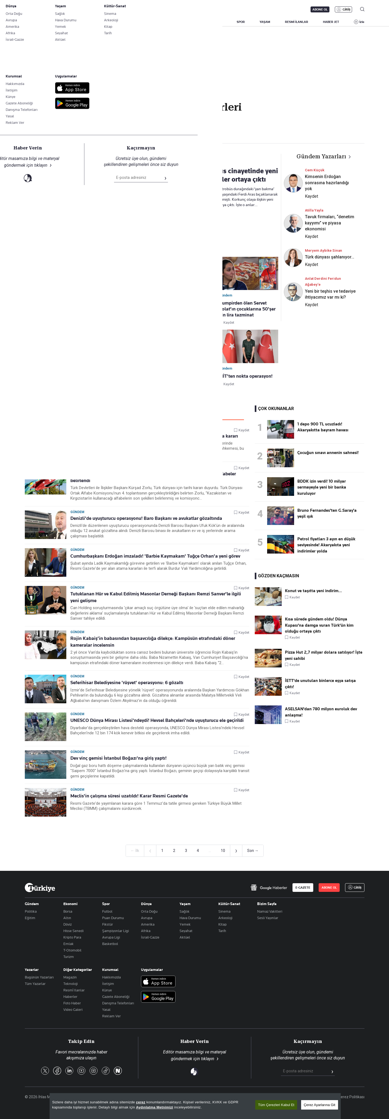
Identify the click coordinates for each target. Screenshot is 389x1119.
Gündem (77, 429)
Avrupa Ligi (111, 937)
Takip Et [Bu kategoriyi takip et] (194, 118)
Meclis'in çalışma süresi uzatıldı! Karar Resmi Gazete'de (129, 796)
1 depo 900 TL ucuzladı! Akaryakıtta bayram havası (322, 427)
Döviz (67, 924)
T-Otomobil (72, 950)
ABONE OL (320, 9)
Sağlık (185, 911)
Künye (107, 990)
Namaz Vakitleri (269, 911)
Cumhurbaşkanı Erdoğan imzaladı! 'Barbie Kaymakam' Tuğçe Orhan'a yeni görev (155, 556)
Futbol (107, 911)
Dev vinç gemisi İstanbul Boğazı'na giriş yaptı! (118, 758)
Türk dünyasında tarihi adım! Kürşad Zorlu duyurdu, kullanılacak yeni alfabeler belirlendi (153, 477)
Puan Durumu (113, 918)
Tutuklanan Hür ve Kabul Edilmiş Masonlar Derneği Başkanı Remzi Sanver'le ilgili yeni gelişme (155, 597)
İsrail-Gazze (150, 937)
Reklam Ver (111, 1016)
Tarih (222, 931)
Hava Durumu (190, 918)
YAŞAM (265, 21)
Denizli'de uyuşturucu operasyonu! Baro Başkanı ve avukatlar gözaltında (146, 518)
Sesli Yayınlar (267, 918)
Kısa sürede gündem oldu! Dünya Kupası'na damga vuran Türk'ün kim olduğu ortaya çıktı (319, 625)
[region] (195, 1106)
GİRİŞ (346, 9)
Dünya (146, 904)
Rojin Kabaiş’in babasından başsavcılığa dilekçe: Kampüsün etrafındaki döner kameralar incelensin (152, 642)
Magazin (70, 977)
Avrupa (146, 918)
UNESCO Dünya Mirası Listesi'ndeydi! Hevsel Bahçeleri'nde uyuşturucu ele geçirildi (157, 720)
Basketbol (110, 943)
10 (223, 850)
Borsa (67, 911)
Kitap (222, 924)
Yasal (106, 1009)
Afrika (145, 931)
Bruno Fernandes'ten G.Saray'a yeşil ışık (327, 513)
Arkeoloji (225, 918)
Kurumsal (110, 969)
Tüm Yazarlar (35, 983)
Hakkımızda (111, 977)
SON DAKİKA (37, 21)
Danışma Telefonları (118, 1003)
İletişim (108, 983)
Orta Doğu (149, 911)
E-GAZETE (302, 887)
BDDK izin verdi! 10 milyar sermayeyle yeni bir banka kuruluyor (321, 487)
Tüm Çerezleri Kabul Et (276, 1105)
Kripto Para (72, 937)
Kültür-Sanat (229, 904)
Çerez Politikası (351, 1097)
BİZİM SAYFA (101, 21)
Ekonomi (70, 904)
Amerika (147, 924)
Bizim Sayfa (267, 904)
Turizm (68, 956)
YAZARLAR (70, 21)
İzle (361, 21)
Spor (106, 904)
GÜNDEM (132, 21)
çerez (140, 1102)
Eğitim (30, 918)
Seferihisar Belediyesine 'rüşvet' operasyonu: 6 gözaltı (126, 682)
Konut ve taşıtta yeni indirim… (313, 590)
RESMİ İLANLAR (296, 21)
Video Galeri (72, 1009)
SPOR (241, 21)
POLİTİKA (160, 21)
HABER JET (331, 21)
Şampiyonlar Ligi (115, 931)
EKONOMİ (189, 21)
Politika (31, 911)
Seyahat (186, 931)
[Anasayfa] (40, 887)
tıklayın (207, 1058)
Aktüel (185, 937)
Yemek (185, 924)
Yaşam (185, 904)
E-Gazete (52, 9)
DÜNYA (216, 21)
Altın (67, 918)
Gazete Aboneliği (86, 9)
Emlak (68, 943)
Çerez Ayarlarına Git (319, 1105)
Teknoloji (70, 983)
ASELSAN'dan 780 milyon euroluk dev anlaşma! (321, 712)
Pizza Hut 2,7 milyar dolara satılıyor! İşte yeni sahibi (323, 655)
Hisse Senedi (73, 931)
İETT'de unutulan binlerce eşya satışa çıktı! (320, 683)
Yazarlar (32, 969)
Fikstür (107, 924)
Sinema (224, 911)
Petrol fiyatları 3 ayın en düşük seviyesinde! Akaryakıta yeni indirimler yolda (326, 545)
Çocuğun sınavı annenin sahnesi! (328, 452)
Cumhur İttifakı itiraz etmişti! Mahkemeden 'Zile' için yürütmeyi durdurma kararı (154, 436)
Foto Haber (72, 1003)
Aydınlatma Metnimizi (154, 1107)
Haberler (70, 996)
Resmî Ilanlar (74, 990)
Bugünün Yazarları (39, 977)
